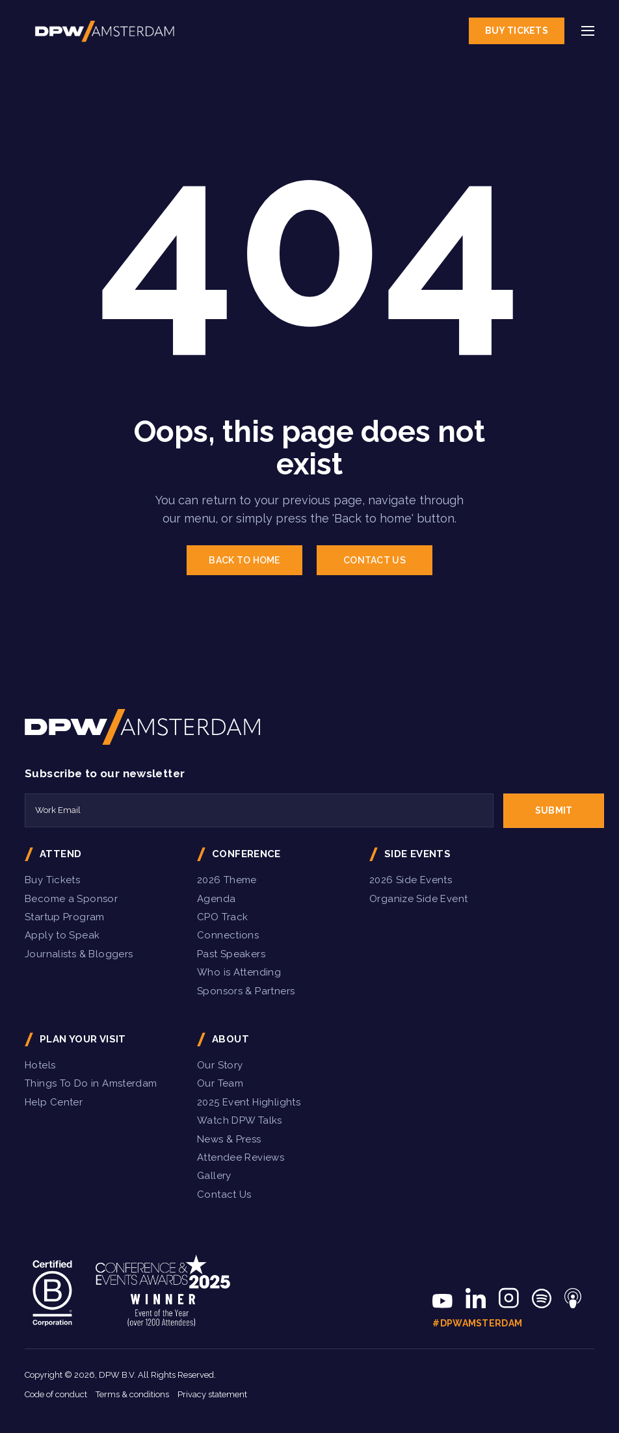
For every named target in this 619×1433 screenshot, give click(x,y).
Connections (228, 935)
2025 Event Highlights (248, 1102)
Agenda (216, 899)
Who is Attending (239, 972)
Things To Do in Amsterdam (91, 1083)
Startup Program (65, 917)
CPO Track (222, 917)
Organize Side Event (418, 899)
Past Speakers (231, 954)
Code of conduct (56, 1394)
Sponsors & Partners (246, 991)
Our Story (220, 1065)
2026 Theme (227, 880)
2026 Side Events (410, 880)
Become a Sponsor (71, 899)
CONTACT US (374, 560)
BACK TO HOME (244, 560)
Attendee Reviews (240, 1157)
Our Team (220, 1083)
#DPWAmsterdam (477, 1323)
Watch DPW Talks (239, 1120)
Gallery (214, 1175)
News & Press (229, 1139)
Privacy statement (212, 1394)
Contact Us (224, 1194)
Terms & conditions (132, 1394)
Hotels (40, 1065)
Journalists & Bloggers (79, 954)
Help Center (54, 1102)
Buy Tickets (516, 30)
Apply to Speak (62, 935)
